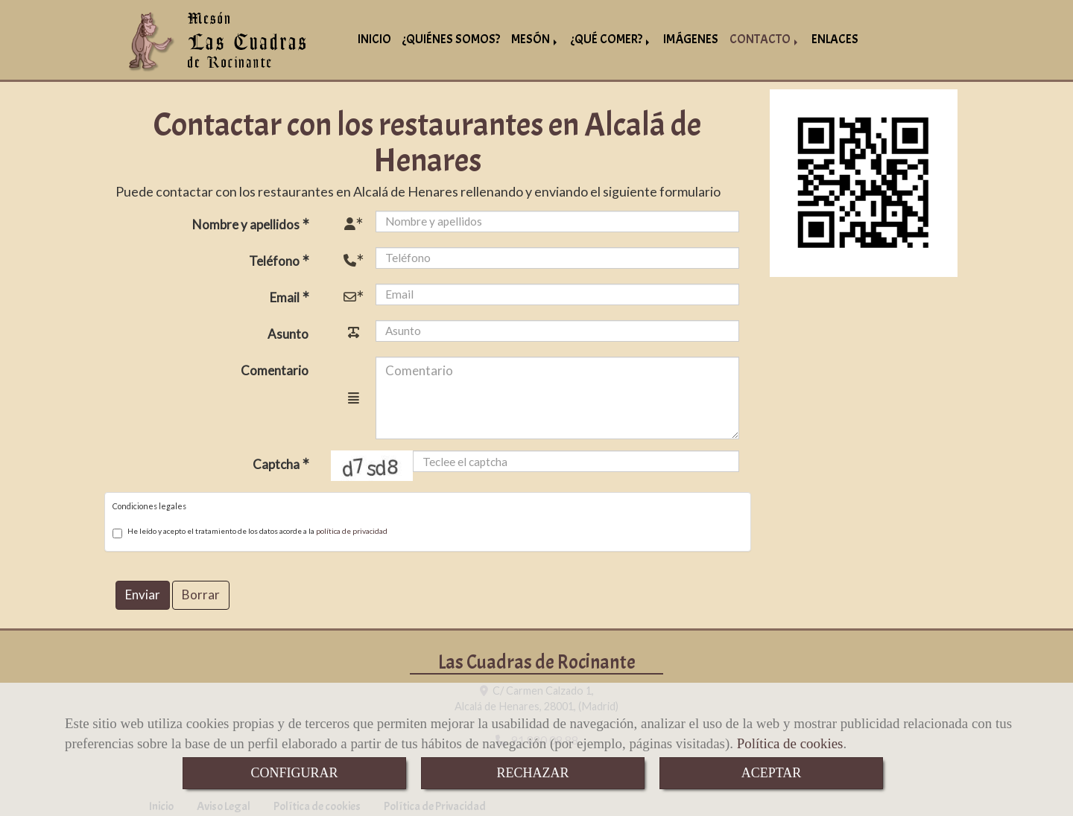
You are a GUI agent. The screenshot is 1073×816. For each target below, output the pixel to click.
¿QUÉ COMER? (611, 38)
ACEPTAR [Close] (771, 772)
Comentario (274, 368)
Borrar (201, 592)
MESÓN (535, 38)
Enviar (142, 592)
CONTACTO (764, 38)
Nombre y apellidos (247, 222)
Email (286, 295)
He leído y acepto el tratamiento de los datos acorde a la (250, 530)
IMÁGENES (690, 38)
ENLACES (834, 38)
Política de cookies (790, 743)
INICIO (374, 38)
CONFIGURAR (294, 772)
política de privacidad (351, 528)
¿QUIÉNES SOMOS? (451, 38)
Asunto (288, 332)
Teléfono (275, 259)
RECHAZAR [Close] (532, 772)
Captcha (277, 462)
